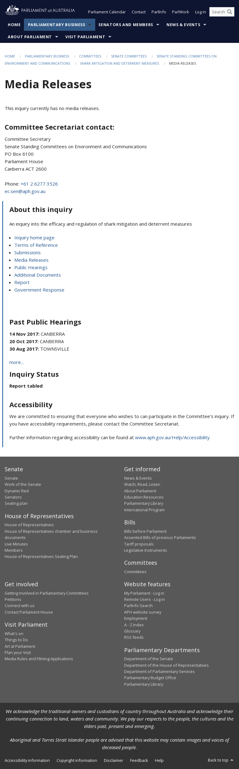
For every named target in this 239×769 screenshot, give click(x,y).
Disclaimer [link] (113, 760)
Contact (139, 12)
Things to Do (16, 639)
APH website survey (142, 612)
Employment (135, 618)
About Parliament (30, 36)
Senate (11, 478)
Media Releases (31, 260)
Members (14, 550)
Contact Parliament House (29, 612)
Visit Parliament (85, 36)
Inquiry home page (34, 237)
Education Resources (144, 497)
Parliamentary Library (143, 503)
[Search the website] (221, 11)
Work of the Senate (23, 484)
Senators (13, 497)
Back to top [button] (221, 760)
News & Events (183, 24)
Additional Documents (37, 275)
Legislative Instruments (145, 550)
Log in (200, 12)
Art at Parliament (20, 646)
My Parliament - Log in (144, 593)
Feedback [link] (139, 760)
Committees (90, 56)
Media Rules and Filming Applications (39, 658)
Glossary (132, 631)
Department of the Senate (148, 658)
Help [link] (159, 760)
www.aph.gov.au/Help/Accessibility (172, 437)
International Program (144, 510)
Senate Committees (129, 56)
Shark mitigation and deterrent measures (119, 63)
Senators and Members (125, 24)
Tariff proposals (139, 544)
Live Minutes (16, 544)
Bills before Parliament (145, 531)
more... (16, 362)
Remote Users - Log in (144, 599)
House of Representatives (29, 524)
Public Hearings (31, 267)
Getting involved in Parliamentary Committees (47, 593)
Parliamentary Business (56, 24)
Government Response (39, 290)
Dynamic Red (17, 491)
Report (22, 282)
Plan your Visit (18, 652)
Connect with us (20, 605)
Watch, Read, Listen (142, 484)
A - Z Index (134, 625)
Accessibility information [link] (27, 760)
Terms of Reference (36, 245)
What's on (14, 633)
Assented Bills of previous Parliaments (160, 537)
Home (14, 24)
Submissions (27, 252)
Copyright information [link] (77, 760)
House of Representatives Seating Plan (41, 556)
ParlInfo (159, 12)
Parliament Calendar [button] (107, 12)
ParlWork (180, 12)
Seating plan (16, 503)
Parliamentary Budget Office (150, 677)
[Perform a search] (229, 11)
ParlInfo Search (138, 605)
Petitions (13, 599)
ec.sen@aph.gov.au (25, 191)
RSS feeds (134, 637)
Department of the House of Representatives (166, 665)
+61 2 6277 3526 (39, 184)
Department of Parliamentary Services (159, 671)
